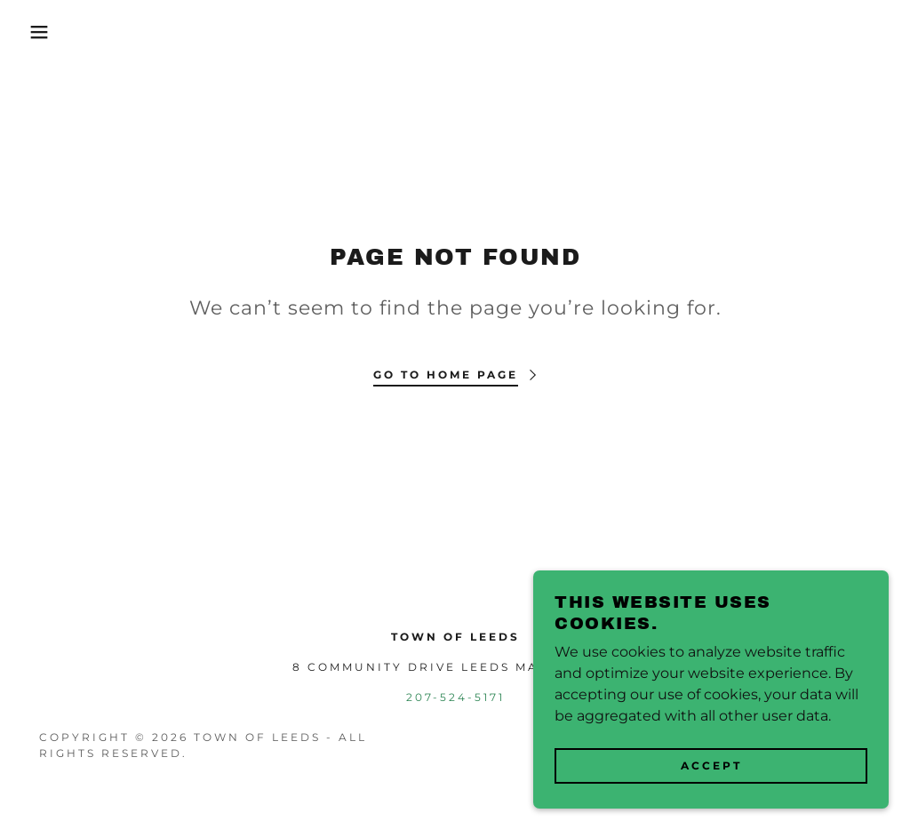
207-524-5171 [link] (455, 697)
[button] (45, 32)
